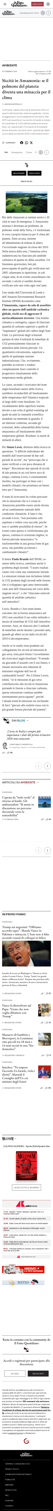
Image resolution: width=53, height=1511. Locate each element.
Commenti (9, 143)
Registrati (38, 1373)
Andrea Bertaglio (12, 104)
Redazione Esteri (11, 993)
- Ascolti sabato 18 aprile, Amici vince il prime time (25, 1219)
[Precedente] (38, 766)
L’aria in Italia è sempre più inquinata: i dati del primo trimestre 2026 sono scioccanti (28, 735)
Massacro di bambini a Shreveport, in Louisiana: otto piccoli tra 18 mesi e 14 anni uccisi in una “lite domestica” (18, 1042)
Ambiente (9, 65)
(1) (48, 1055)
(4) (48, 819)
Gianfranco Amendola (21, 744)
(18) (10, 753)
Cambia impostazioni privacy (18, 1474)
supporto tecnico (15, 1433)
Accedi (15, 1373)
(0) (48, 993)
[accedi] (48, 4)
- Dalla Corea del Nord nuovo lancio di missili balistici (26, 1223)
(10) (48, 1088)
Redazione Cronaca (13, 1055)
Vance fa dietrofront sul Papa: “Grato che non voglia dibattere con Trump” (16, 1010)
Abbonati (37, 4)
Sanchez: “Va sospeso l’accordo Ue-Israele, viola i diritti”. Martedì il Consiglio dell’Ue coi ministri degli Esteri (18, 1074)
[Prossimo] (47, 766)
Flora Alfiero (10, 819)
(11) (48, 1023)
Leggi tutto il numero (26, 1187)
